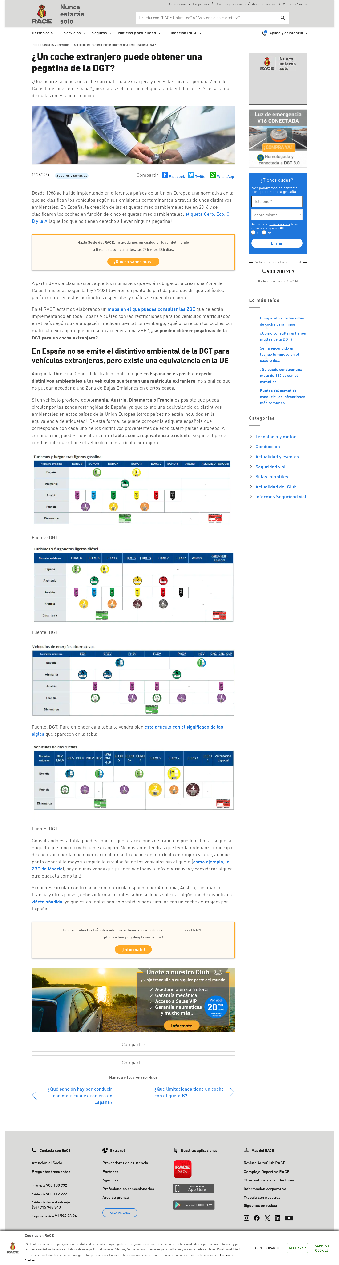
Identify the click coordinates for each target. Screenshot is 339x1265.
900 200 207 (281, 271)
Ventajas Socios (295, 4)
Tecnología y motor (275, 436)
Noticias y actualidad (137, 32)
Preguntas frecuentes (51, 1174)
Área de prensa (264, 4)
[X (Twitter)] (267, 1219)
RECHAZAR (297, 1248)
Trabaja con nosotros (262, 1200)
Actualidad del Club (276, 486)
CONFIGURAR (268, 1248)
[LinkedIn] (277, 1219)
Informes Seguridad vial (280, 496)
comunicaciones (280, 224)
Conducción (267, 446)
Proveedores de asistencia (125, 1165)
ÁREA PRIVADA (120, 1215)
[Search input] (207, 18)
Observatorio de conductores (269, 1183)
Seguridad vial (270, 466)
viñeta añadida (47, 903)
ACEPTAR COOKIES (322, 1248)
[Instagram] (246, 1219)
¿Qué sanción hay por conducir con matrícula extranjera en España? (80, 1098)
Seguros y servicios (71, 176)
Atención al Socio (47, 1165)
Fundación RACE (182, 32)
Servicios (72, 32)
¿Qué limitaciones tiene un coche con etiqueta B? (189, 1095)
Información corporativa (265, 1191)
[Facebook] (257, 1219)
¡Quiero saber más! (133, 262)
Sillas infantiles (271, 476)
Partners (110, 1174)
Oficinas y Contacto (230, 4)
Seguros (99, 32)
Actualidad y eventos (277, 456)
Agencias (110, 1183)
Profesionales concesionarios (128, 1191)
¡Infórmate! (133, 951)
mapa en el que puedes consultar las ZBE (151, 310)
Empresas (201, 4)
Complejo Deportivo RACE (266, 1174)
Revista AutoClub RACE (264, 1165)
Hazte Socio (42, 32)
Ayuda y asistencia (286, 32)
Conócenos (177, 4)
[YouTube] (289, 1219)
